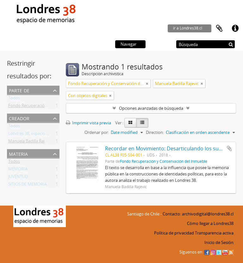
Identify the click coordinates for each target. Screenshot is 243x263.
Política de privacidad (174, 233)
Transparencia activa (214, 233)
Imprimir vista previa (88, 123)
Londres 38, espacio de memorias (39, 134)
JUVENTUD (18, 178)
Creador (19, 118)
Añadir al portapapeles (229, 148)
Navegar (128, 44)
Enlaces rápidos (235, 28)
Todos (14, 99)
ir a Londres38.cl (187, 28)
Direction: (155, 132)
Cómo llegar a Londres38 (210, 223)
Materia (18, 153)
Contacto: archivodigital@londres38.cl (198, 214)
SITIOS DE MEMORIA (27, 185)
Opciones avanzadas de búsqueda (151, 108)
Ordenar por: (96, 132)
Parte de (19, 90)
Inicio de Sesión (219, 242)
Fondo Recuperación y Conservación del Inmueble (163, 161)
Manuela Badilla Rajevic (30, 142)
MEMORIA (18, 170)
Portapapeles (219, 28)
